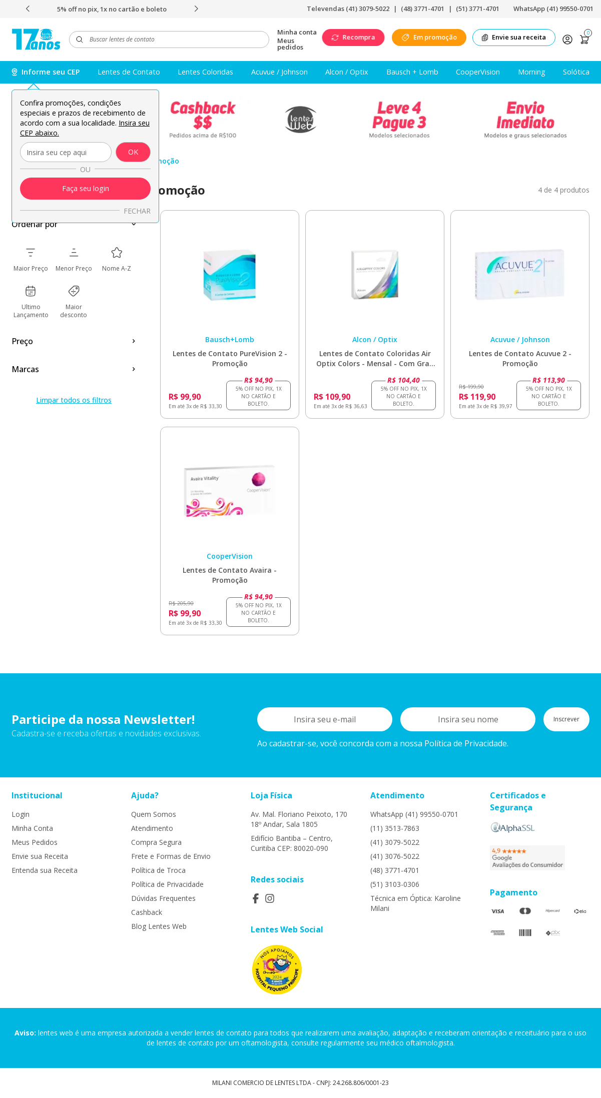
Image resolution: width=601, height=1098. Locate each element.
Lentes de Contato (129, 72)
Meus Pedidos (35, 842)
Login (21, 814)
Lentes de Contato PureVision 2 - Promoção (230, 358)
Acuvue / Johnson (279, 72)
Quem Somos (153, 814)
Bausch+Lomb (229, 339)
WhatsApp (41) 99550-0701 (553, 8)
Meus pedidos (290, 44)
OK (133, 152)
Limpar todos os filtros (74, 400)
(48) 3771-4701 (422, 8)
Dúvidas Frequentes (163, 898)
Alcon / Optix (346, 72)
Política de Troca (158, 870)
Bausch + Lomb (412, 72)
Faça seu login (85, 188)
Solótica (576, 72)
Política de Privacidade (167, 884)
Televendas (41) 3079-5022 (348, 8)
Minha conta (297, 32)
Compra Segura (156, 842)
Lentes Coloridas (205, 72)
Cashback (146, 912)
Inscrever (566, 719)
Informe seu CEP (46, 72)
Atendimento (152, 828)
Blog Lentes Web (159, 926)
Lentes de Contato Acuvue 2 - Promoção (520, 358)
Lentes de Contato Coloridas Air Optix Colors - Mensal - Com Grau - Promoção (375, 359)
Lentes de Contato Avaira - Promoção (230, 575)
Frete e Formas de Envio (171, 856)
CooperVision (478, 72)
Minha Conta (32, 828)
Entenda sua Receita (45, 870)
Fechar (137, 211)
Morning (531, 72)
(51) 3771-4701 (477, 8)
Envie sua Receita (40, 856)
